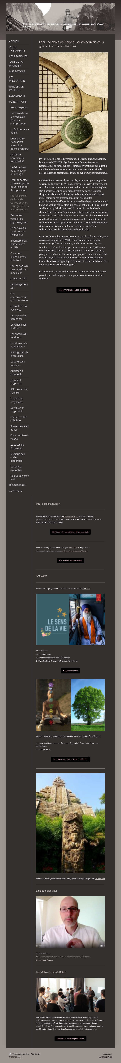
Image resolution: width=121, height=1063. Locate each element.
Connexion (107, 1054)
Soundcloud (100, 879)
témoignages (74, 547)
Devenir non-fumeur (44, 960)
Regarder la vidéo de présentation (70, 1038)
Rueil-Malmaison (70, 516)
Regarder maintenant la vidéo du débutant (70, 759)
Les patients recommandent (70, 560)
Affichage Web (105, 1057)
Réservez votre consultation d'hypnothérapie (70, 532)
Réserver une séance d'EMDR (74, 289)
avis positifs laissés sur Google (75, 551)
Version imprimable (19, 1054)
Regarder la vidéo (70, 671)
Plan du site (35, 1054)
